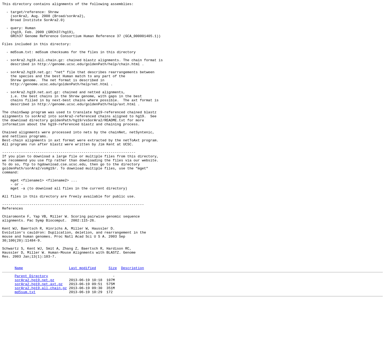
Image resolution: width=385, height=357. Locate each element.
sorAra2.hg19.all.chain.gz (41, 344)
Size (113, 320)
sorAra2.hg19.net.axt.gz (39, 339)
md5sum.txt (25, 348)
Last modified (82, 320)
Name (19, 320)
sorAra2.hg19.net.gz (34, 334)
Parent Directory (31, 329)
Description (132, 320)
